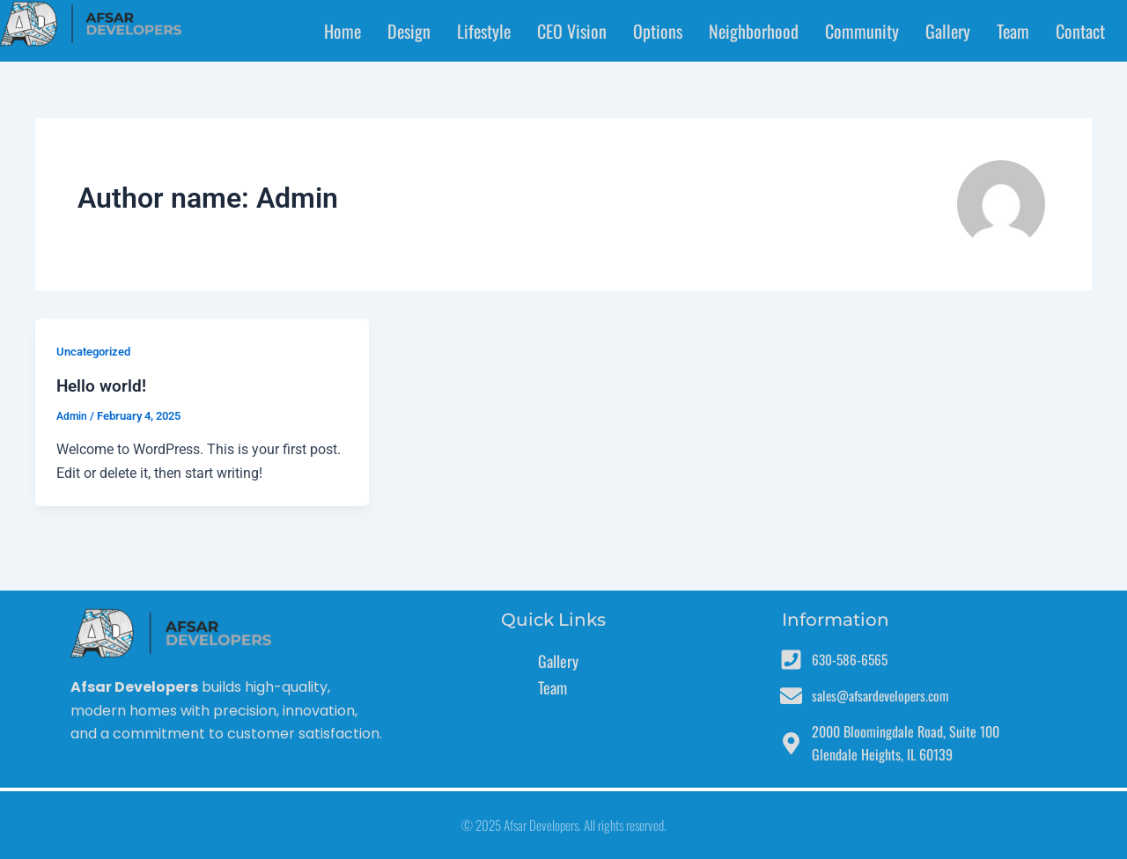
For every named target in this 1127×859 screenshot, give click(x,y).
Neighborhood (754, 31)
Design (409, 31)
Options (657, 31)
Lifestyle (484, 31)
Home (342, 31)
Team (1013, 31)
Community (862, 31)
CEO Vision (572, 31)
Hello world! (102, 385)
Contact (1080, 31)
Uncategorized (97, 351)
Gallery (947, 31)
